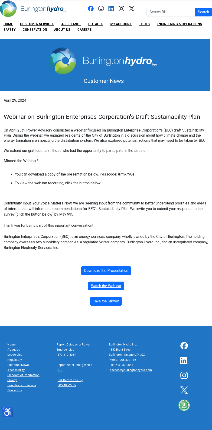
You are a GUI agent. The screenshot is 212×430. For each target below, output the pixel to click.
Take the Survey (106, 301)
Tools (144, 24)
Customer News (18, 365)
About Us (62, 29)
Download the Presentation (106, 270)
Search (203, 12)
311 (60, 370)
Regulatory (14, 359)
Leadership (15, 354)
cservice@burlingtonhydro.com (131, 370)
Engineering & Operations (179, 24)
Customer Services (37, 24)
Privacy (12, 380)
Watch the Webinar (106, 286)
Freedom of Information (23, 375)
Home (8, 24)
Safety (9, 29)
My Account (121, 24)
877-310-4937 (67, 354)
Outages (95, 24)
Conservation (35, 29)
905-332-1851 (129, 359)
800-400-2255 (67, 385)
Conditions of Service (21, 385)
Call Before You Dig (70, 380)
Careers (84, 29)
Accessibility (16, 370)
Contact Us (14, 390)
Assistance (71, 24)
